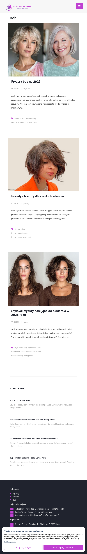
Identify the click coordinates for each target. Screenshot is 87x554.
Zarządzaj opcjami (23, 547)
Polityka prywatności (10, 542)
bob (16, 118)
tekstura (24, 352)
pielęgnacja (28, 356)
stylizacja (15, 122)
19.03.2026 (15, 322)
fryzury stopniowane (20, 233)
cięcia (38, 352)
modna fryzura (26, 122)
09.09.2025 (15, 89)
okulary (24, 348)
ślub (14, 500)
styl (29, 348)
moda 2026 (36, 348)
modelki (14, 356)
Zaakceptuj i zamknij (63, 547)
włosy (20, 356)
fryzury (27, 89)
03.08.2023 (15, 203)
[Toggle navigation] (79, 6)
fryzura (21, 118)
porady (26, 203)
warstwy (32, 352)
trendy (14, 352)
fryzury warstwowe (19, 237)
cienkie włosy (30, 118)
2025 (35, 122)
